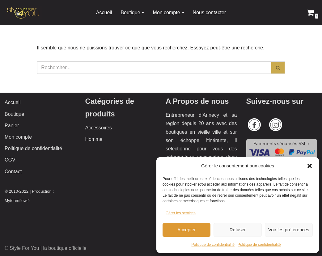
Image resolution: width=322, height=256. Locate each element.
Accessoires (98, 127)
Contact (13, 171)
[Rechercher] (154, 67)
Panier (12, 125)
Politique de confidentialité (213, 244)
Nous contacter (209, 12)
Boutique (14, 114)
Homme (94, 139)
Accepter (186, 229)
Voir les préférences (288, 229)
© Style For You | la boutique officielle (46, 248)
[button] (310, 166)
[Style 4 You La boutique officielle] (23, 12)
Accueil (104, 12)
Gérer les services (181, 213)
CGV (10, 159)
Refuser (238, 229)
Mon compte (18, 137)
